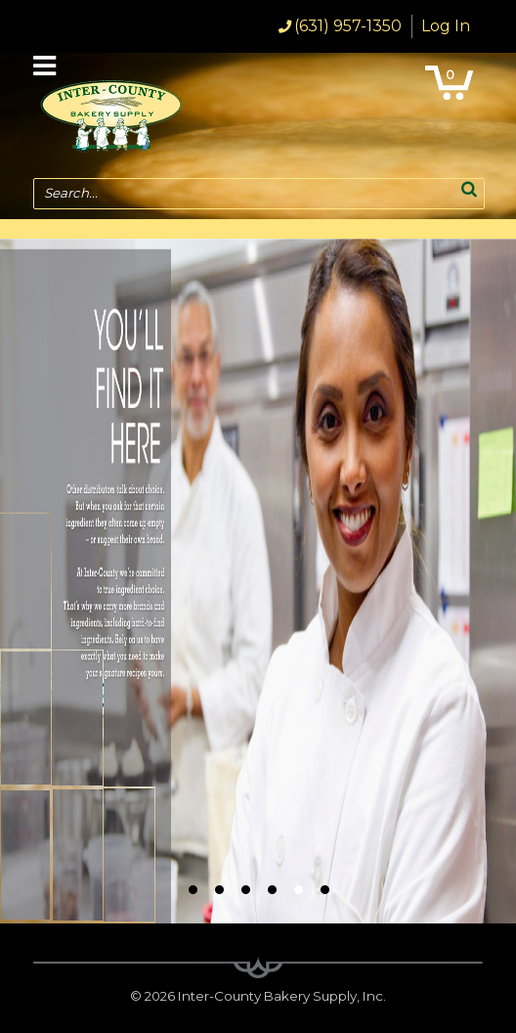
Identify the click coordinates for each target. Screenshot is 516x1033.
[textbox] (249, 193)
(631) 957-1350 (348, 26)
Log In (445, 26)
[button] (469, 188)
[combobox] (259, 193)
